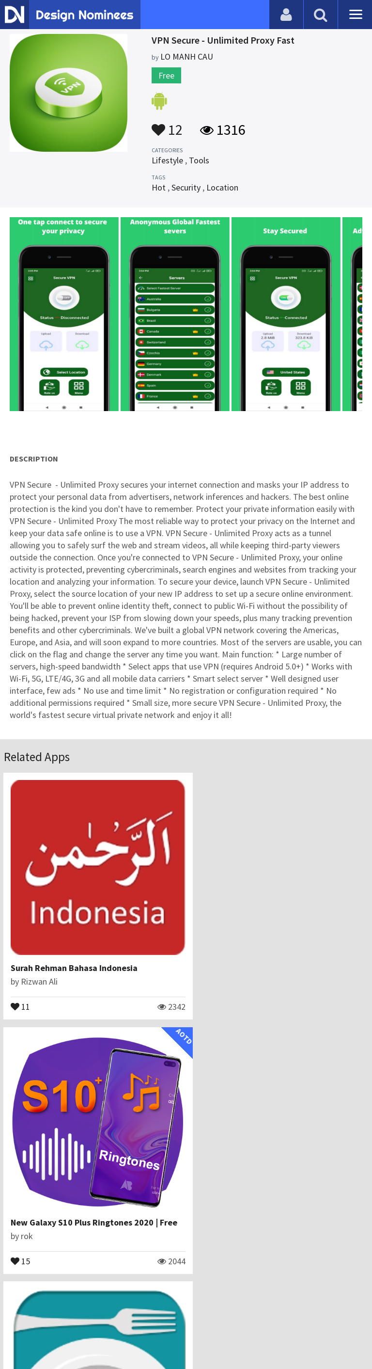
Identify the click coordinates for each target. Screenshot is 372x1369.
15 (207, 995)
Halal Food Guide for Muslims (67, 1200)
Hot (159, 187)
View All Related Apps (186, 1281)
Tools (199, 160)
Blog (20, 1322)
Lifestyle (167, 160)
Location (222, 187)
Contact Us (56, 1322)
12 (167, 125)
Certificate (103, 1322)
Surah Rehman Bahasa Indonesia (74, 957)
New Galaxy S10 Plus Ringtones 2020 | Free (280, 957)
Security (186, 187)
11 (21, 995)
